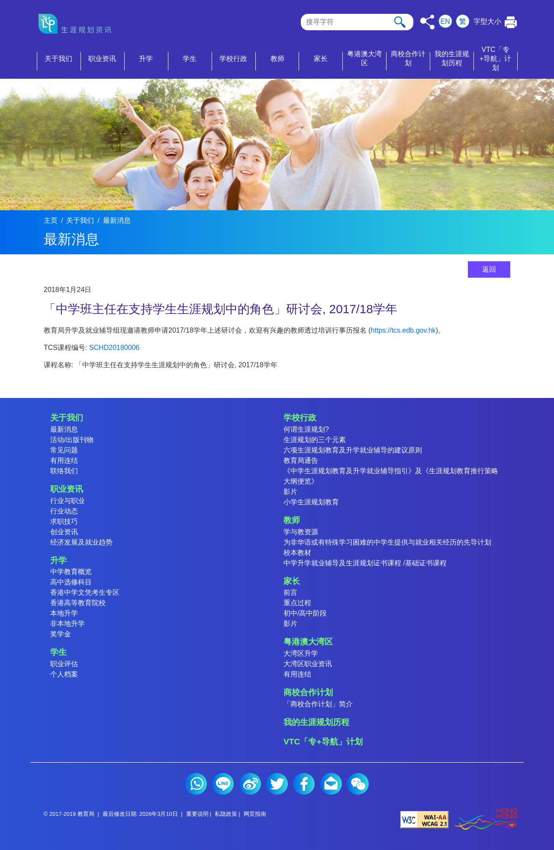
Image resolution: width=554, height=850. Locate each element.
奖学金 (60, 634)
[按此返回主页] (78, 24)
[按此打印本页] (511, 22)
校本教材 (297, 552)
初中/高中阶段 (305, 613)
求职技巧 (64, 521)
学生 (58, 652)
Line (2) (223, 784)
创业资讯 (64, 532)
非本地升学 (67, 623)
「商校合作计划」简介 (318, 704)
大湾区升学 (300, 653)
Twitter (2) (277, 784)
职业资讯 (66, 489)
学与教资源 (300, 532)
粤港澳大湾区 (308, 641)
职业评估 (64, 663)
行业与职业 (67, 500)
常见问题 (64, 450)
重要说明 (197, 814)
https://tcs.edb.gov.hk (403, 330)
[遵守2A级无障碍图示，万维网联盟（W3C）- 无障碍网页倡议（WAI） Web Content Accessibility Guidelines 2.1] (424, 819)
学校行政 (299, 417)
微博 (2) (250, 784)
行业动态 (64, 511)
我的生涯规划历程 (316, 722)
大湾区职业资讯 (307, 663)
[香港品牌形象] (485, 819)
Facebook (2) (304, 784)
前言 (290, 592)
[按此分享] (427, 22)
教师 (291, 520)
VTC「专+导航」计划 (323, 741)
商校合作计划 (308, 692)
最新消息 (117, 220)
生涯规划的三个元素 (314, 439)
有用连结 (64, 460)
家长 (291, 581)
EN (445, 21)
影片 (290, 491)
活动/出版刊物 (71, 439)
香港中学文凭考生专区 (84, 592)
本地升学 (64, 613)
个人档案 (64, 674)
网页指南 (255, 814)
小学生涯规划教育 (311, 502)
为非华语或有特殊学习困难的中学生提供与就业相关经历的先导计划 (387, 542)
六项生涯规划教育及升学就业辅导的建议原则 (352, 450)
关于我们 (80, 220)
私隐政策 (226, 814)
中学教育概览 (71, 571)
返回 (489, 269)
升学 (58, 560)
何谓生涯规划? (306, 429)
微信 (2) (358, 784)
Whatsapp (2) (196, 784)
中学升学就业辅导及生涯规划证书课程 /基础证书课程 (365, 563)
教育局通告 (300, 460)
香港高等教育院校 (78, 602)
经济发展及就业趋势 (81, 542)
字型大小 (487, 21)
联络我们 (64, 471)
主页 (51, 220)
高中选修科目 (71, 582)
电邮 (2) (331, 784)
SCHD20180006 (114, 347)
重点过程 (297, 602)
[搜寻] (357, 22)
